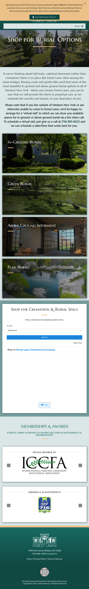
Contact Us (52, 553)
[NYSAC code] (44, 568)
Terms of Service (55, 559)
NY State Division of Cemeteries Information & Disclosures (44, 581)
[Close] (85, 3)
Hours (29, 559)
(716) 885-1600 (70, 121)
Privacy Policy (40, 559)
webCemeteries (44, 583)
